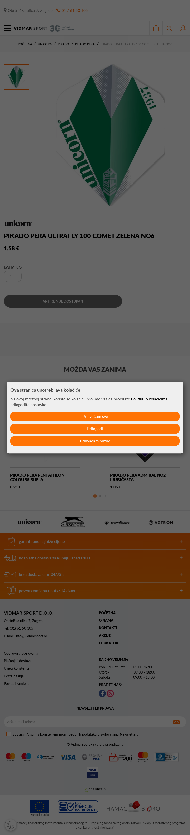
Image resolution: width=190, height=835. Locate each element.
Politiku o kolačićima (149, 398)
